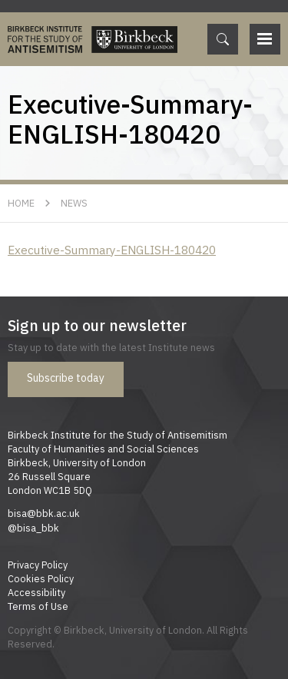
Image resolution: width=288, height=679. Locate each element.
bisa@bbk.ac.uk (44, 513)
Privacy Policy (38, 564)
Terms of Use (38, 606)
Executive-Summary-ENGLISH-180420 (112, 249)
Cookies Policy (41, 578)
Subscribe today (65, 378)
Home (21, 203)
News (74, 203)
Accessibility (36, 592)
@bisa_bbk (33, 528)
